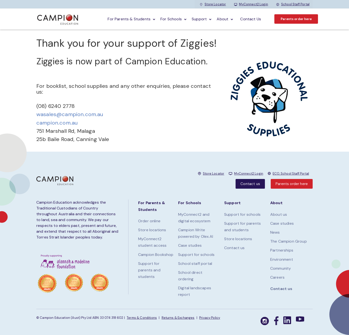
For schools (171, 19)
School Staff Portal (292, 4)
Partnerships (281, 250)
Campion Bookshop (156, 254)
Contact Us (250, 19)
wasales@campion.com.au (69, 114)
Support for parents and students (149, 270)
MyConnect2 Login (251, 4)
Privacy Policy (209, 318)
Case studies (190, 245)
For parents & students (129, 19)
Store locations (152, 229)
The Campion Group (288, 241)
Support (199, 19)
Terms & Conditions (142, 318)
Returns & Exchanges (178, 318)
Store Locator (213, 4)
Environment (281, 259)
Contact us (250, 183)
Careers (277, 277)
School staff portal (195, 263)
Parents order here (296, 19)
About (222, 19)
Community (280, 268)
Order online (149, 220)
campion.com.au (57, 122)
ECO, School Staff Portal (291, 173)
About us (278, 214)
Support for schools (196, 254)
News (275, 232)
